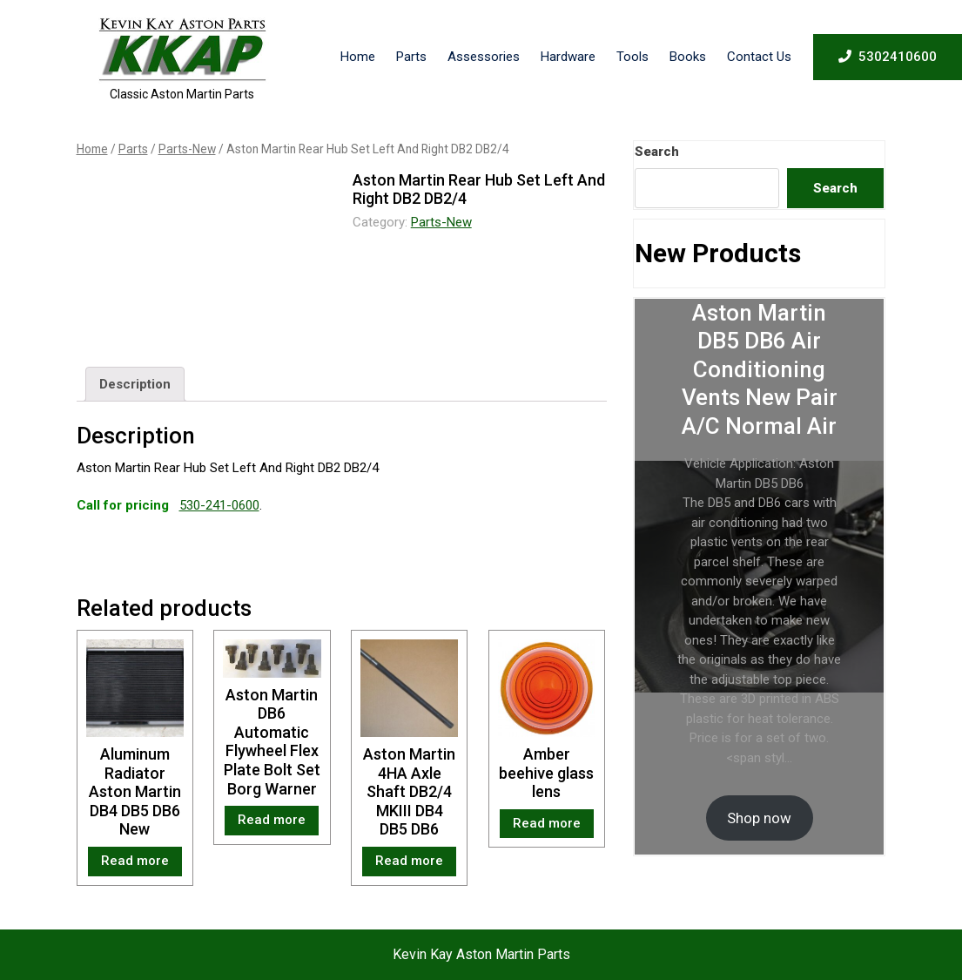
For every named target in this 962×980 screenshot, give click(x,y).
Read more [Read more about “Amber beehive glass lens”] (547, 823)
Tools (632, 56)
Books (687, 56)
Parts (411, 56)
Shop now (759, 818)
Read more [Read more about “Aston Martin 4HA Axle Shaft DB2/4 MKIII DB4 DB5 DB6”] (409, 860)
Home (357, 56)
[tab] (135, 384)
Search (657, 151)
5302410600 (887, 55)
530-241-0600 (219, 505)
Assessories (483, 56)
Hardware (568, 56)
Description (135, 384)
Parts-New (187, 149)
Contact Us (759, 56)
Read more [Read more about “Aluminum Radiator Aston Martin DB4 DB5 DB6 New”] (135, 860)
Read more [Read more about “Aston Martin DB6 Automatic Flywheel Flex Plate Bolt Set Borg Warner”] (272, 820)
